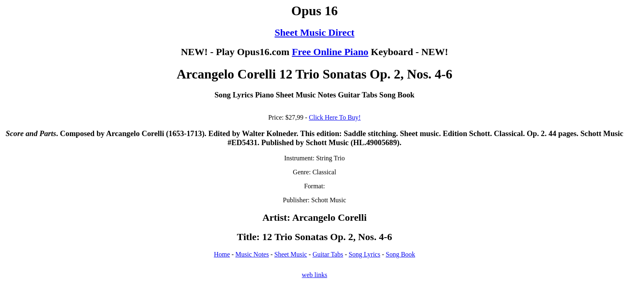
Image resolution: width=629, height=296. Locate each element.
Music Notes (252, 254)
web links (314, 274)
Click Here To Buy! (335, 117)
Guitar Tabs (327, 254)
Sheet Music (290, 254)
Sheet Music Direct (314, 32)
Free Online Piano (330, 51)
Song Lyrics (364, 254)
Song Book (400, 254)
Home (222, 254)
